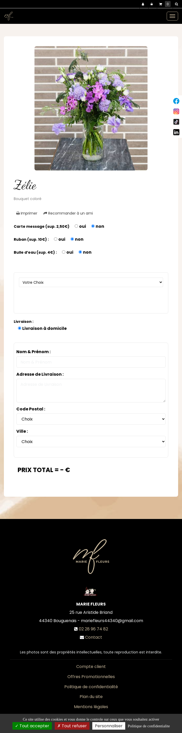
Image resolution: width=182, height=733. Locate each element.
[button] (177, 4)
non (100, 226)
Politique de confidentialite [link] (149, 726)
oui (82, 226)
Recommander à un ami (68, 213)
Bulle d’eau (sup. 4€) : (35, 252)
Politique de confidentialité (91, 687)
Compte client (91, 667)
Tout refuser (72, 726)
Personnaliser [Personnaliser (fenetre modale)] (109, 726)
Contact (93, 637)
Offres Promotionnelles (91, 677)
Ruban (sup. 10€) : (31, 239)
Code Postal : (30, 409)
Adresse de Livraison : (40, 374)
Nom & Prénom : (33, 352)
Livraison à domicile (44, 328)
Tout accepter (32, 726)
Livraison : (23, 321)
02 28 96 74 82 (93, 629)
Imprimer (26, 213)
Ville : (22, 431)
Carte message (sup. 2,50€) (41, 226)
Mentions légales (91, 707)
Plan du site (91, 697)
